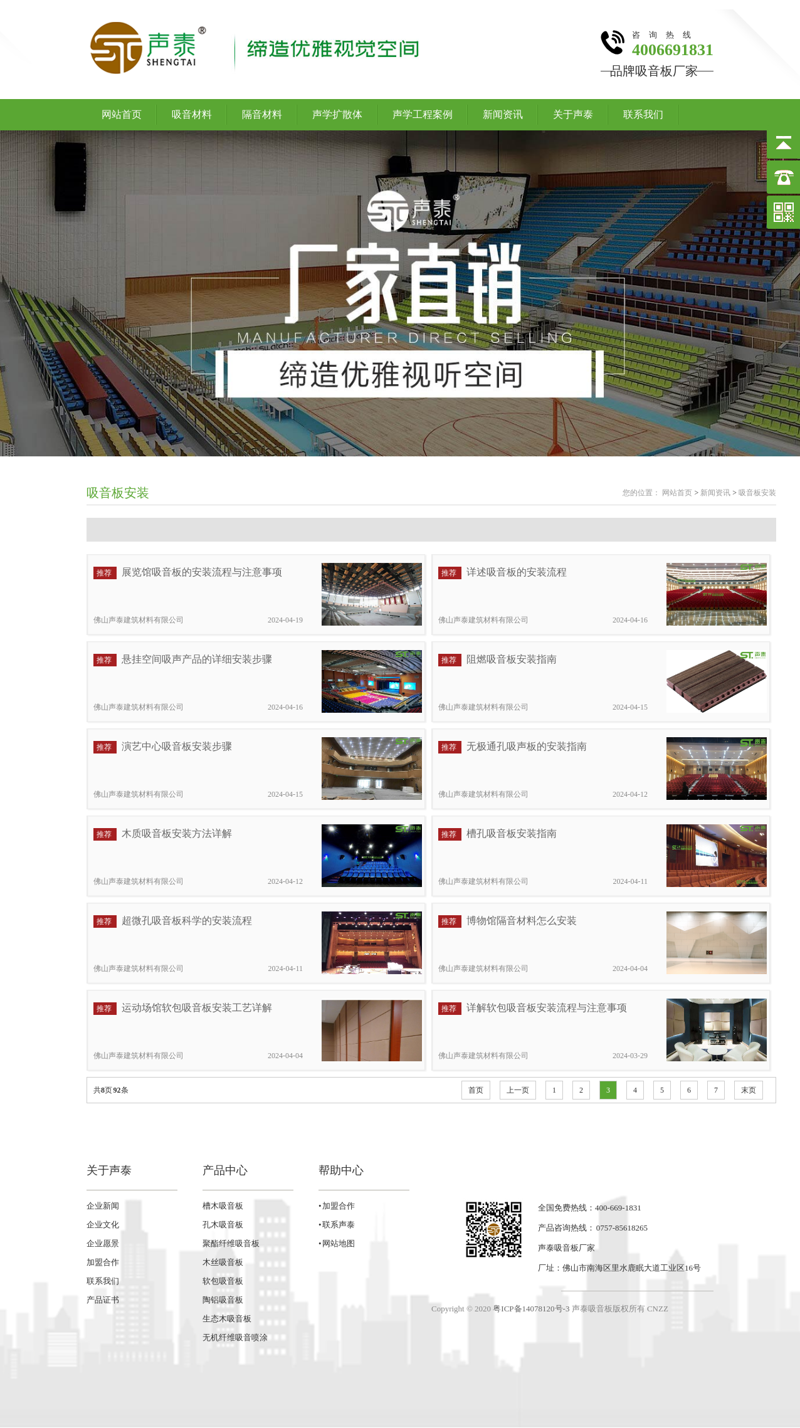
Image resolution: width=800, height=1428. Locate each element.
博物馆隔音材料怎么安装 (521, 920)
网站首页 (122, 114)
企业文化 (103, 1224)
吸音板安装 (118, 493)
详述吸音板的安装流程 (516, 572)
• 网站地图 (336, 1243)
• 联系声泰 (336, 1224)
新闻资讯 (503, 114)
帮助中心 (341, 1170)
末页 (748, 1090)
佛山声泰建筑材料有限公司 (138, 620)
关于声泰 (573, 114)
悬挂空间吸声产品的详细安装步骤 (197, 659)
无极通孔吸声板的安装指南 (526, 746)
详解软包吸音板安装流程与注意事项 (546, 1007)
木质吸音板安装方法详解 (177, 833)
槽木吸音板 (223, 1205)
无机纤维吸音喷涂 (235, 1337)
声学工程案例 (422, 114)
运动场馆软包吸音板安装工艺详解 (197, 1007)
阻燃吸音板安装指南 (511, 659)
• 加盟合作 (336, 1205)
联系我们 (643, 114)
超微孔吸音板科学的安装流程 (187, 920)
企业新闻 (103, 1205)
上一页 (518, 1090)
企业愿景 (103, 1243)
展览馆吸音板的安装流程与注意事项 (202, 572)
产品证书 (103, 1300)
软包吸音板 (223, 1281)
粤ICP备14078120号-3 (531, 1308)
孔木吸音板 (223, 1224)
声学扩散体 (337, 114)
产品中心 (225, 1170)
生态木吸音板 (227, 1318)
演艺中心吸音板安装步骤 (177, 746)
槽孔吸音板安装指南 (511, 833)
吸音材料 (192, 114)
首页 (475, 1090)
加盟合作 (103, 1262)
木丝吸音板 (223, 1262)
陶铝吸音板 (223, 1300)
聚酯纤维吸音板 (231, 1243)
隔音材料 (262, 114)
